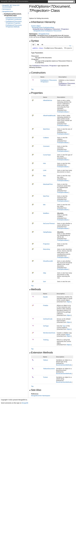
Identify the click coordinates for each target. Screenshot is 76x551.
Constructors (37, 72)
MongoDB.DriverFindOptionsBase (43, 27)
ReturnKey (46, 249)
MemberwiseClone (49, 333)
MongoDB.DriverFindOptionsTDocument (48, 31)
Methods (35, 289)
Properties (36, 92)
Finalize (45, 305)
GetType (46, 326)
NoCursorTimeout (49, 223)
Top (32, 89)
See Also (35, 389)
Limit (44, 170)
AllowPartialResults (49, 115)
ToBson (45, 360)
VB (38, 44)
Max (44, 175)
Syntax (34, 40)
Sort (44, 281)
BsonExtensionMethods (63, 365)
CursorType (47, 155)
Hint (44, 163)
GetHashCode (47, 319)
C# (33, 44)
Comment (46, 146)
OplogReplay (47, 232)
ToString (45, 340)
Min (44, 204)
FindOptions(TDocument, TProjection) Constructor (14, 18)
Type (64, 326)
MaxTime (46, 196)
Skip (44, 273)
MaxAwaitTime (48, 184)
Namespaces (6, 9)
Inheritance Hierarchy (42, 22)
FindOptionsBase (62, 112)
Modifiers (46, 213)
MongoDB (25, 403)
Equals (45, 297)
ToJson (45, 377)
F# (42, 44)
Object (69, 302)
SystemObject (36, 26)
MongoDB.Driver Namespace (40, 395)
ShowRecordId (48, 261)
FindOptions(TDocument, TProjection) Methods (14, 26)
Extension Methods (41, 352)
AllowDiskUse (47, 100)
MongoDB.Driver (7, 11)
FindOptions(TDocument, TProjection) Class (12, 14)
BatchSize (46, 129)
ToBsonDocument (49, 368)
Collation (46, 137)
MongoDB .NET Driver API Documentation (10, 6)
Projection (46, 244)
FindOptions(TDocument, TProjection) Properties (14, 22)
